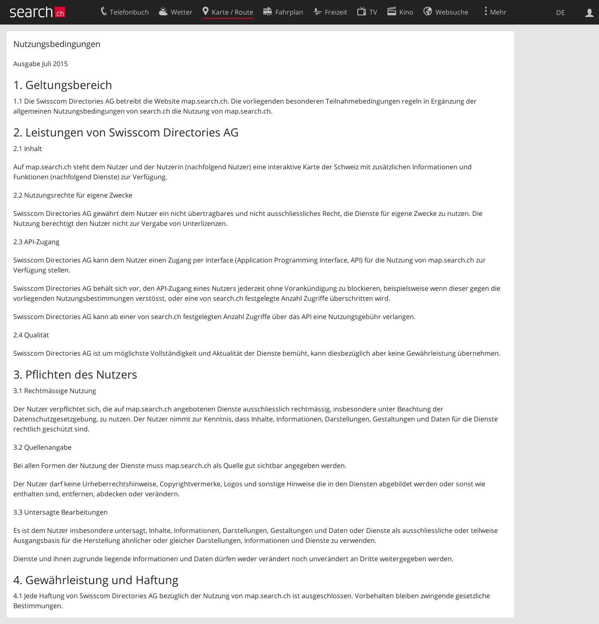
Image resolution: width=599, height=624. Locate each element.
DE (560, 12)
